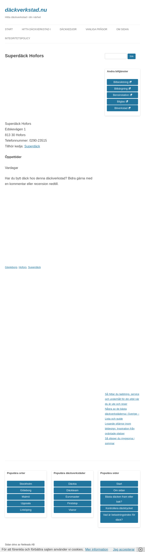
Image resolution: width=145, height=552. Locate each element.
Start (9, 29)
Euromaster (72, 496)
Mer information (96, 549)
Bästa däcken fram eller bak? (119, 499)
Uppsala (26, 503)
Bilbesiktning (120, 82)
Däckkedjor (68, 29)
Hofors (22, 267)
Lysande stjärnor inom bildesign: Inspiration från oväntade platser (120, 428)
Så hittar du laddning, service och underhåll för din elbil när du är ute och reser (122, 398)
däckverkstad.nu (26, 10)
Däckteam (72, 490)
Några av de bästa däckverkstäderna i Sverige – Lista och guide (122, 413)
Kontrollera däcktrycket (119, 508)
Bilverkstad (121, 108)
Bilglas (121, 101)
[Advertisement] (49, 92)
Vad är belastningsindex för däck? (119, 517)
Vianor (72, 509)
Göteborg (25, 490)
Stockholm (25, 483)
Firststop (72, 503)
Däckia (72, 483)
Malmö (26, 496)
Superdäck (32, 146)
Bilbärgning (121, 88)
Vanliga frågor (96, 29)
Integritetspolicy (17, 38)
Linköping (26, 509)
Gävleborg (11, 267)
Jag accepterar (124, 549)
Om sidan (122, 29)
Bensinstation (121, 94)
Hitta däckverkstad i (36, 29)
